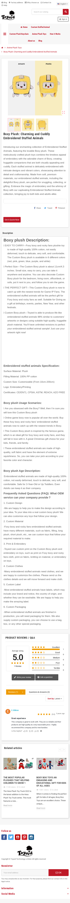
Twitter (11, 837)
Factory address (16, 3)
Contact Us (46, 3)
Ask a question (45, 677)
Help (4, 5)
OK (59, 872)
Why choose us (32, 3)
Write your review (22, 677)
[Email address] (25, 872)
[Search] (50, 12)
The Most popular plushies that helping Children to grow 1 (16, 780)
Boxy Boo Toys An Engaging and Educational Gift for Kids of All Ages (51, 781)
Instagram (31, 837)
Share (37, 208)
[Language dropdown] (62, 4)
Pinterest (60, 208)
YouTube (17, 837)
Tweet (48, 208)
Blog (4, 3)
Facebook (4, 837)
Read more (7, 805)
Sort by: (51, 699)
